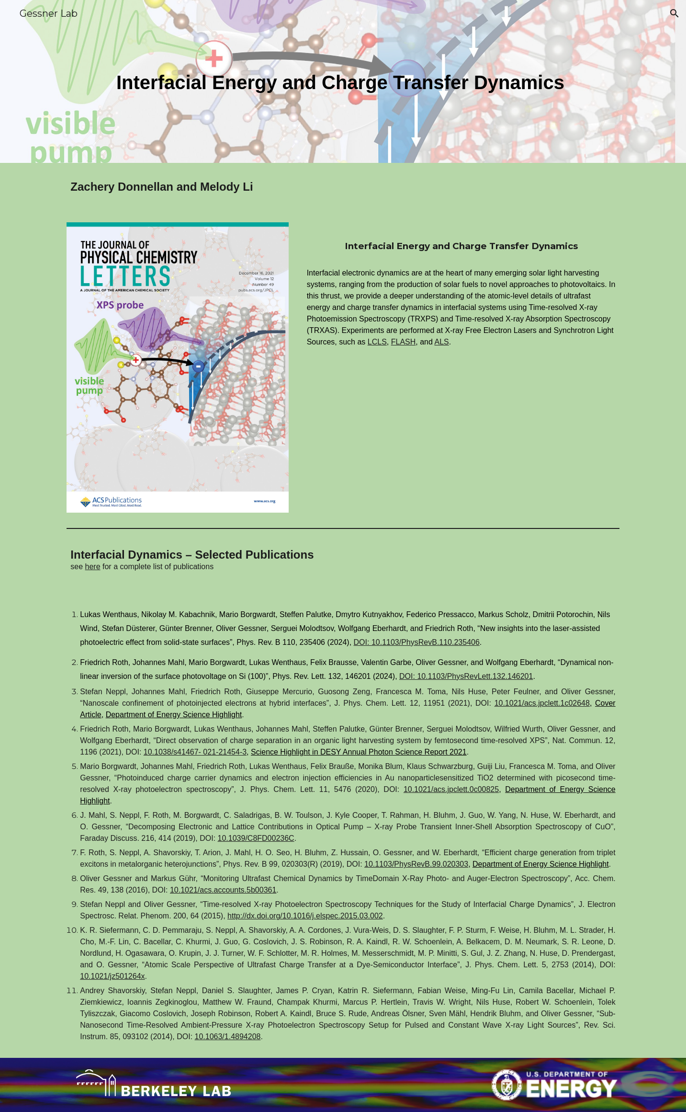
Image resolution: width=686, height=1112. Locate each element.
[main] (343, 82)
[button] (674, 13)
